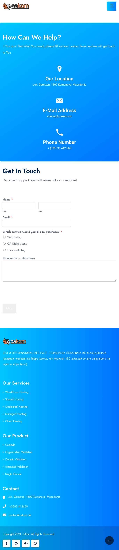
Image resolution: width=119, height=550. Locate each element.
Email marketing (16, 250)
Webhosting (14, 237)
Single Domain (13, 474)
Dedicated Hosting (16, 407)
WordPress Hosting (16, 392)
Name (8, 200)
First (4, 211)
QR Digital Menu (17, 244)
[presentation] (29, 298)
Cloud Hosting (13, 421)
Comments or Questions (19, 258)
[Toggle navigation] (111, 6)
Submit (9, 308)
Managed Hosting (15, 414)
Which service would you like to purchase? (32, 232)
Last (40, 211)
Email (7, 217)
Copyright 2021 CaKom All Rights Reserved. (29, 534)
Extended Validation (16, 467)
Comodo (10, 445)
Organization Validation (18, 452)
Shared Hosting (14, 399)
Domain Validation (15, 459)
